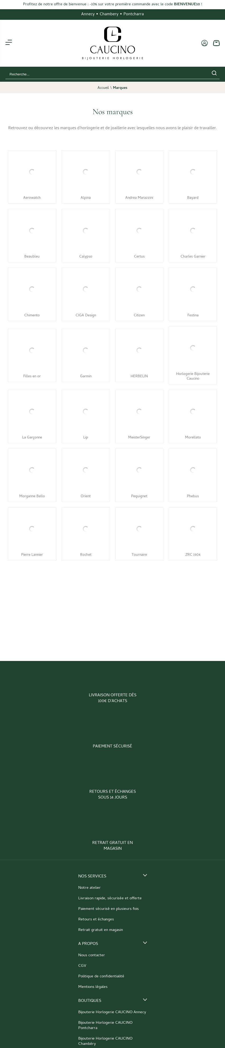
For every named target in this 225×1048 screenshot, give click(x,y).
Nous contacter (91, 955)
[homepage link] (113, 43)
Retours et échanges (96, 919)
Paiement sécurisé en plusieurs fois (108, 909)
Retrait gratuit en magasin (100, 930)
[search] (214, 74)
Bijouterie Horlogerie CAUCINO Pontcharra (105, 1025)
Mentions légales (93, 987)
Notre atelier (89, 888)
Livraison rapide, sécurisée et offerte (110, 898)
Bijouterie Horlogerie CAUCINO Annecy (112, 1012)
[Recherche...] (104, 74)
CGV (82, 966)
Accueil (103, 88)
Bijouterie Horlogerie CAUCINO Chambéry (105, 1041)
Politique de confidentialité (101, 976)
